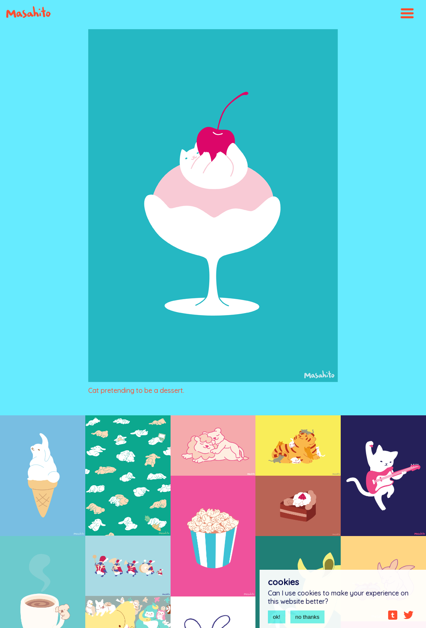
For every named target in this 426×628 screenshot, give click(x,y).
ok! (276, 619)
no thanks (307, 619)
